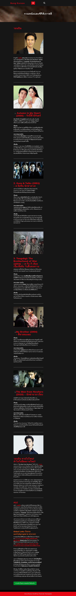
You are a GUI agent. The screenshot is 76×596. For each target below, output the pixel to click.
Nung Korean (17, 3)
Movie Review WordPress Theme (33, 594)
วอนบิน (20, 58)
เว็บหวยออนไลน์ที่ (19, 538)
